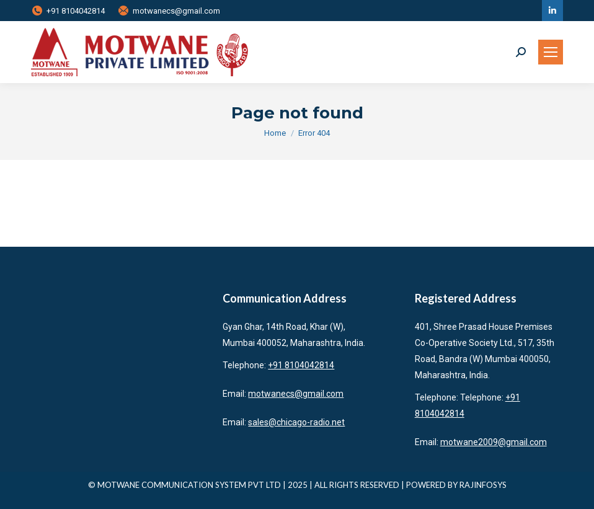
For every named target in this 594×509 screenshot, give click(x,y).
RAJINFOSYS (483, 485)
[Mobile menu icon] (550, 52)
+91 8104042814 (68, 11)
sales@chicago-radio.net (296, 422)
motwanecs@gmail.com (168, 11)
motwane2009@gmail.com (493, 442)
